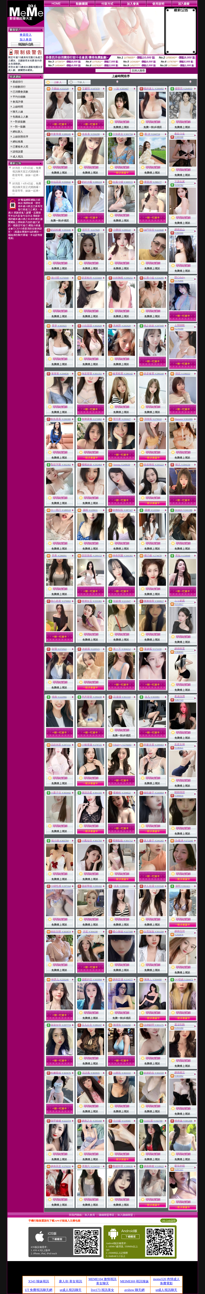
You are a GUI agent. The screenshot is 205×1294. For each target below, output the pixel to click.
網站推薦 (18, 141)
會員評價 (18, 101)
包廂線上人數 (20, 116)
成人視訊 (18, 156)
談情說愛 (18, 151)
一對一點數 (19, 126)
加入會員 (26, 39)
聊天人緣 (18, 111)
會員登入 (26, 34)
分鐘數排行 (19, 86)
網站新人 (18, 131)
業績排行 (18, 81)
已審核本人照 (20, 146)
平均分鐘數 (19, 96)
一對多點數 (19, 121)
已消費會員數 (20, 91)
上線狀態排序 (20, 136)
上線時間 (18, 106)
